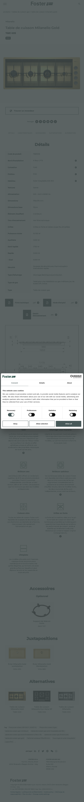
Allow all (68, 424)
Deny (15, 424)
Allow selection (42, 424)
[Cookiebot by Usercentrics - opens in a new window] (71, 376)
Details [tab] (42, 383)
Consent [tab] (14, 383)
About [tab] (69, 383)
